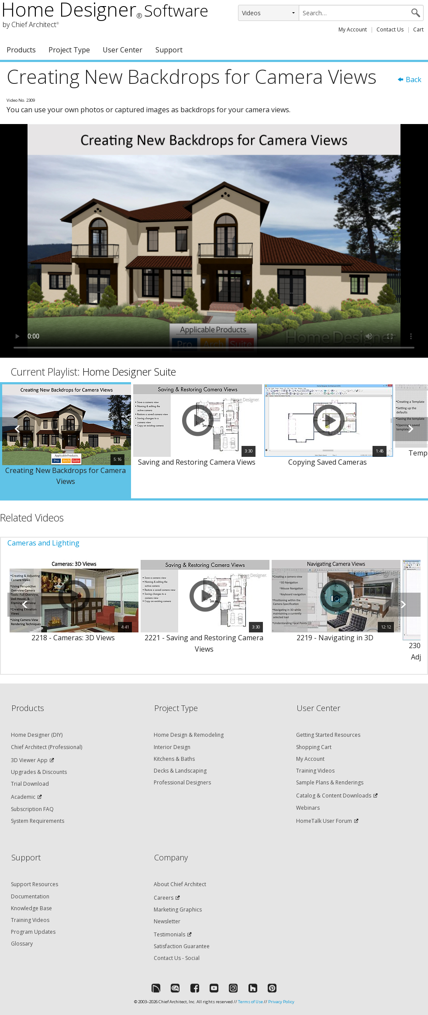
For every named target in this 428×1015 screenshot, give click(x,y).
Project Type (69, 50)
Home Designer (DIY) (36, 735)
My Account (352, 29)
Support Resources (34, 884)
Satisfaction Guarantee (182, 946)
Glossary (22, 943)
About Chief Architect (180, 884)
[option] (65, 440)
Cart (418, 29)
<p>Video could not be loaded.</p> (214, 240)
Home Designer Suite (129, 372)
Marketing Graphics (178, 909)
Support (169, 50)
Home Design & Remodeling (189, 735)
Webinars (308, 807)
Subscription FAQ (32, 809)
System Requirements (37, 821)
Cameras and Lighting (43, 543)
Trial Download (30, 783)
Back (409, 79)
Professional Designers (182, 782)
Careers (163, 897)
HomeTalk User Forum (324, 821)
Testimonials (169, 934)
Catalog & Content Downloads (333, 795)
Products (21, 50)
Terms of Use (250, 1002)
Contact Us (390, 29)
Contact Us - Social (177, 958)
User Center (122, 50)
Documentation (30, 896)
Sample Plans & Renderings (329, 782)
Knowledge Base (31, 908)
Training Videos (315, 770)
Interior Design (172, 747)
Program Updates (33, 932)
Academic (23, 797)
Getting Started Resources (328, 735)
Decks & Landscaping (180, 770)
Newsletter (167, 921)
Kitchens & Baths (174, 759)
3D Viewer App (29, 760)
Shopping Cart (313, 747)
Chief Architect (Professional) (46, 747)
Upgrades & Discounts (39, 772)
